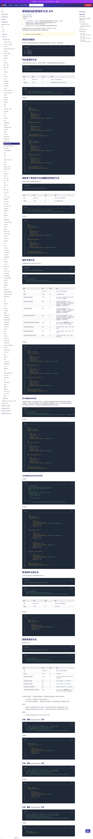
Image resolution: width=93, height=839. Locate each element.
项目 (5, 287)
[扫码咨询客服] (87, 831)
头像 (5, 60)
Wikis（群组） (7, 391)
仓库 (5, 306)
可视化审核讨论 (7, 382)
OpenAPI (5, 396)
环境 (5, 113)
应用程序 (5, 55)
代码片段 (5, 347)
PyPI (5, 298)
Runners (5, 329)
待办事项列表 (6, 363)
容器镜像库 (6, 81)
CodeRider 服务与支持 (6, 413)
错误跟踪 (5, 118)
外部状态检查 (6, 122)
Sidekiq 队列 (6, 342)
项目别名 (5, 268)
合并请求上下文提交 (8, 222)
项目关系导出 (6, 273)
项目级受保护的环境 (8, 291)
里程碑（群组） (7, 233)
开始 (3, 29)
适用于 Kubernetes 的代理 (9, 48)
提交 (5, 74)
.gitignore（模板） (7, 41)
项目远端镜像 (6, 275)
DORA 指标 (6, 111)
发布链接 (5, 303)
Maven (5, 213)
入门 (2, 9)
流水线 (5, 259)
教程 (2, 11)
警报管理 (5, 51)
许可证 (5, 194)
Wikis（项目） (7, 393)
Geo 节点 (6, 134)
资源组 (5, 312)
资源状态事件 (6, 322)
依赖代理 (5, 97)
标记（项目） (6, 189)
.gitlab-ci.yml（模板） (8, 44)
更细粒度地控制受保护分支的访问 (50, 405)
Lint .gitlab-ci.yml (7, 206)
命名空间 (5, 236)
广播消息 (5, 72)
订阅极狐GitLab (4, 14)
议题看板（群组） (7, 169)
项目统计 (5, 280)
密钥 (5, 187)
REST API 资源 (6, 39)
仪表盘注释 (6, 85)
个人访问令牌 (6, 252)
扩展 (2, 26)
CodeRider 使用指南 (5, 410)
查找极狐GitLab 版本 (5, 24)
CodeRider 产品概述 (5, 405)
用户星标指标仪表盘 (8, 373)
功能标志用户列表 (7, 127)
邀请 (5, 164)
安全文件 (5, 336)
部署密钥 (5, 99)
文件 (67, 322)
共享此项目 (31, 405)
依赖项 (5, 95)
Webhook (4, 34)
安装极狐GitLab (4, 16)
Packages (6, 247)
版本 (5, 379)
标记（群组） (6, 192)
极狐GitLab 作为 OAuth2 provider (9, 401)
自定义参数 (6, 83)
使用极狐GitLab (4, 22)
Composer (6, 76)
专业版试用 (88, 5)
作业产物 (5, 185)
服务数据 (5, 368)
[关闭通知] (91, 1)
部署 (5, 104)
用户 (5, 370)
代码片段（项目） (7, 349)
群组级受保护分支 (7, 143)
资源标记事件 (6, 317)
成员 (5, 217)
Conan (5, 78)
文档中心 (11, 5)
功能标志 (5, 125)
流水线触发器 (6, 257)
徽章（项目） (6, 65)
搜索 (5, 333)
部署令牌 (5, 102)
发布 (5, 301)
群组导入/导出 (7, 141)
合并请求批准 (6, 219)
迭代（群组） (6, 180)
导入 (5, 157)
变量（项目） (6, 375)
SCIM (5, 331)
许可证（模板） (7, 196)
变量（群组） (6, 377)
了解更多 (57, 1)
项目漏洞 (5, 284)
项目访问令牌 (6, 266)
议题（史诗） (6, 173)
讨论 (5, 106)
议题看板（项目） (7, 166)
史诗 (5, 115)
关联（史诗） (6, 203)
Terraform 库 (6, 361)
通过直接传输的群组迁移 (9, 145)
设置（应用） (6, 338)
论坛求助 (16, 5)
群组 (5, 152)
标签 (5, 359)
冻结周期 (5, 129)
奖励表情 (5, 62)
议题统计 (5, 176)
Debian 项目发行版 (8, 92)
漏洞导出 (5, 386)
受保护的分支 (6, 289)
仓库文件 (5, 308)
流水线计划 (6, 254)
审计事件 (5, 58)
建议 (5, 354)
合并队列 (5, 226)
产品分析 (5, 264)
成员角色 (5, 215)
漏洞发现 (5, 389)
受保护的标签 (6, 296)
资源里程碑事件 (7, 319)
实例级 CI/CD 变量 (7, 159)
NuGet (5, 245)
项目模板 (5, 282)
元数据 (5, 229)
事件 (5, 120)
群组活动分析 (6, 139)
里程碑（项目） (7, 231)
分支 (5, 69)
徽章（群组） (6, 67)
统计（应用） (6, 352)
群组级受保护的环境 (8, 294)
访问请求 (5, 46)
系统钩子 (5, 356)
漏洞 (5, 384)
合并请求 (5, 224)
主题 (5, 366)
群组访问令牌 (6, 136)
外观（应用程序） (7, 53)
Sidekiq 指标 (6, 340)
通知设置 (5, 241)
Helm (5, 155)
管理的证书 (6, 208)
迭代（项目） (6, 178)
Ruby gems (6, 326)
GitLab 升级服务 (24, 5)
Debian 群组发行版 (8, 90)
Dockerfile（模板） (8, 108)
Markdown (6, 210)
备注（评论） (6, 238)
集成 (3, 31)
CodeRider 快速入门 (5, 408)
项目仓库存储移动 (7, 278)
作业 (5, 182)
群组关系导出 (6, 148)
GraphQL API (5, 398)
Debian (5, 88)
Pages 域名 (6, 250)
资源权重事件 (6, 324)
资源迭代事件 (6, 315)
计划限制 (5, 261)
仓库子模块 (6, 310)
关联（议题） (6, 201)
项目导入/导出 (7, 271)
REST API (4, 36)
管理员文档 (3, 19)
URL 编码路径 (59, 79)
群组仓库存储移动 (7, 150)
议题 (5, 171)
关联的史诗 (6, 199)
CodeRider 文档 (4, 403)
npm (5, 243)
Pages (5, 132)
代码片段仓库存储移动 (8, 345)
